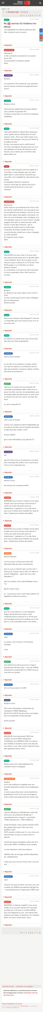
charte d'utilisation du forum (12, 1004)
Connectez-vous (29, 993)
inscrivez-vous (8, 995)
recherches (8, 1007)
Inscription (29, 986)
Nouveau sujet (12, 12)
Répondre (7, 45)
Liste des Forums (8, 986)
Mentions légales (24, 1006)
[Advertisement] (21, 960)
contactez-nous (15, 1007)
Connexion (24, 12)
